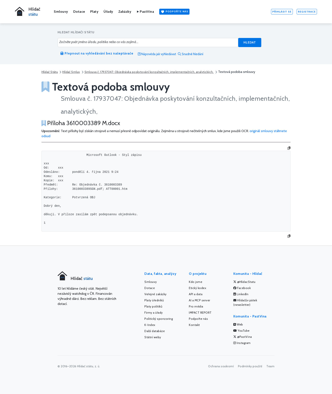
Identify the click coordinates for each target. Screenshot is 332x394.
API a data (195, 294)
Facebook (242, 288)
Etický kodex (197, 288)
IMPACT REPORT (200, 312)
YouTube (241, 331)
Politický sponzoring (158, 319)
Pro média (196, 306)
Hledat (249, 42)
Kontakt (194, 325)
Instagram (242, 343)
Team (270, 366)
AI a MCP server (199, 300)
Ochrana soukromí (221, 366)
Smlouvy (61, 12)
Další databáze (154, 331)
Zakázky (124, 12)
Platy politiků (153, 306)
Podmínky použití (250, 366)
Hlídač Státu (50, 72)
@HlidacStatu (244, 282)
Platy (94, 12)
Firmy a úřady (153, 312)
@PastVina (242, 337)
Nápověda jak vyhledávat (157, 54)
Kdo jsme (195, 282)
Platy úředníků (154, 300)
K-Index (149, 325)
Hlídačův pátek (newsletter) (245, 302)
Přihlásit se (282, 11)
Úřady (108, 12)
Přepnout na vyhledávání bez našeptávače (96, 53)
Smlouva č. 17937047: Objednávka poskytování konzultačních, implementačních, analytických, (149, 72)
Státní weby (152, 337)
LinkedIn (240, 294)
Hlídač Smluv (71, 72)
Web (238, 324)
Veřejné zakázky (155, 294)
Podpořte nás (174, 12)
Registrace (307, 11)
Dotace (79, 12)
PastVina (145, 12)
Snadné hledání (190, 54)
